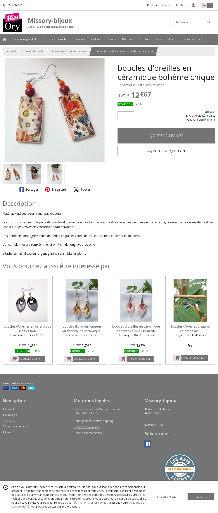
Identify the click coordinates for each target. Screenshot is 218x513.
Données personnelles (88, 433)
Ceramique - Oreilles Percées (141, 85)
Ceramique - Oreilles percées (68, 51)
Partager (28, 189)
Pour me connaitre (15, 426)
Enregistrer (56, 189)
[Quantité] (126, 115)
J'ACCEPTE (201, 497)
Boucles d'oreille (33, 51)
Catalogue (10, 415)
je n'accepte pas (166, 497)
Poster (82, 189)
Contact (181, 5)
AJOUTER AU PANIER (166, 135)
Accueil (11, 51)
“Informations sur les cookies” (90, 502)
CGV (6, 432)
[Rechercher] (209, 22)
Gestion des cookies (86, 427)
